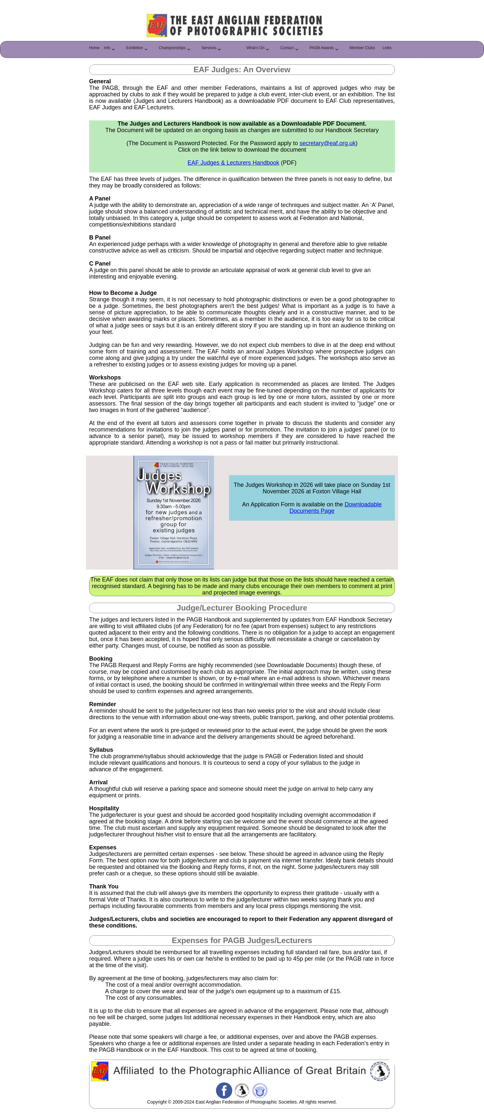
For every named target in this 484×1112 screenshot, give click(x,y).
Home (94, 48)
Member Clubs (362, 48)
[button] (111, 49)
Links (387, 48)
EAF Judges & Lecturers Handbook (233, 162)
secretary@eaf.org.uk (328, 143)
